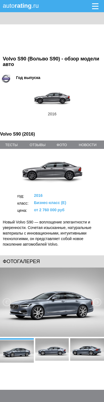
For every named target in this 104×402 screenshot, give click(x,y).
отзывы (37, 145)
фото (62, 145)
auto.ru (21, 5)
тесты (11, 145)
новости (88, 145)
